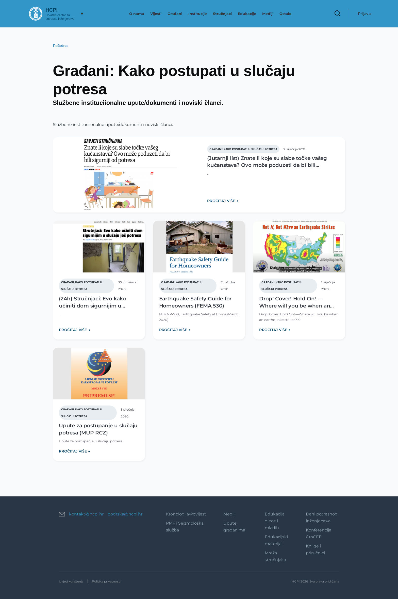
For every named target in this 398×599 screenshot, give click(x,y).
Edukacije (247, 13)
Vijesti (155, 13)
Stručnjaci (222, 13)
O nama (136, 13)
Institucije (197, 13)
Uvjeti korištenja (71, 581)
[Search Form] (337, 13)
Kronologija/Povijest (186, 514)
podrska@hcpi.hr (125, 514)
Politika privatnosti (106, 581)
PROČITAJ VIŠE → (222, 201)
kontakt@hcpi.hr (86, 514)
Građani (175, 13)
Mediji (267, 13)
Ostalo (285, 13)
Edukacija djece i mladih (275, 521)
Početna (60, 45)
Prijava (364, 13)
